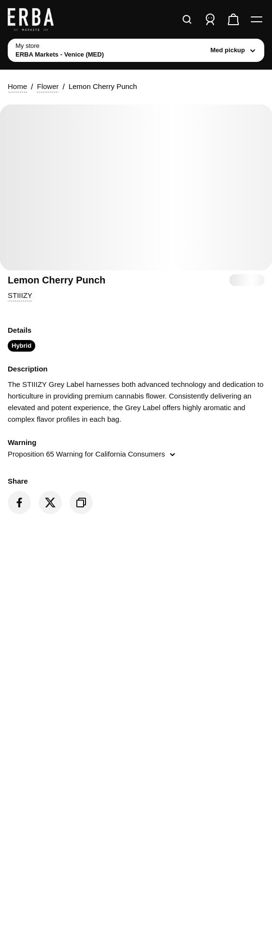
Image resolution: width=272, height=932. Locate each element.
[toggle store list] (136, 50)
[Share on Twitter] (50, 502)
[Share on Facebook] (19, 502)
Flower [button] (47, 86)
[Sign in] (210, 19)
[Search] (187, 19)
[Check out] (233, 19)
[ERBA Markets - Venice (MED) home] (44, 19)
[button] (20, 295)
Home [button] (17, 86)
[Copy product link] (81, 502)
